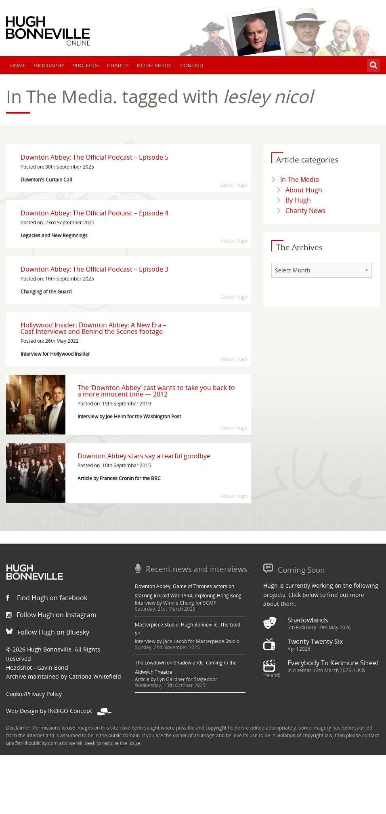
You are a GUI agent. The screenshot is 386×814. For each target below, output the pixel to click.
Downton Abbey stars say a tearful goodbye (144, 455)
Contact (191, 65)
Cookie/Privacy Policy (34, 694)
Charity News (305, 210)
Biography (49, 65)
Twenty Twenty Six (315, 641)
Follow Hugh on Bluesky (47, 632)
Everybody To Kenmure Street (333, 663)
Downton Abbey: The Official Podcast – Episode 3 (94, 269)
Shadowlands (307, 620)
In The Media (153, 65)
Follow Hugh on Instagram (51, 614)
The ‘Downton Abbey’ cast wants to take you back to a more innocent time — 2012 (156, 391)
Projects (85, 65)
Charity (118, 65)
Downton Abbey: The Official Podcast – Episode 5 (94, 157)
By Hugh (298, 200)
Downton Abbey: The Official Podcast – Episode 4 (94, 213)
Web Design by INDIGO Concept (58, 711)
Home (18, 65)
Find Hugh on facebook (46, 597)
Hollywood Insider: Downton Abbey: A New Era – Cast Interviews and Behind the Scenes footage (93, 328)
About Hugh (303, 190)
